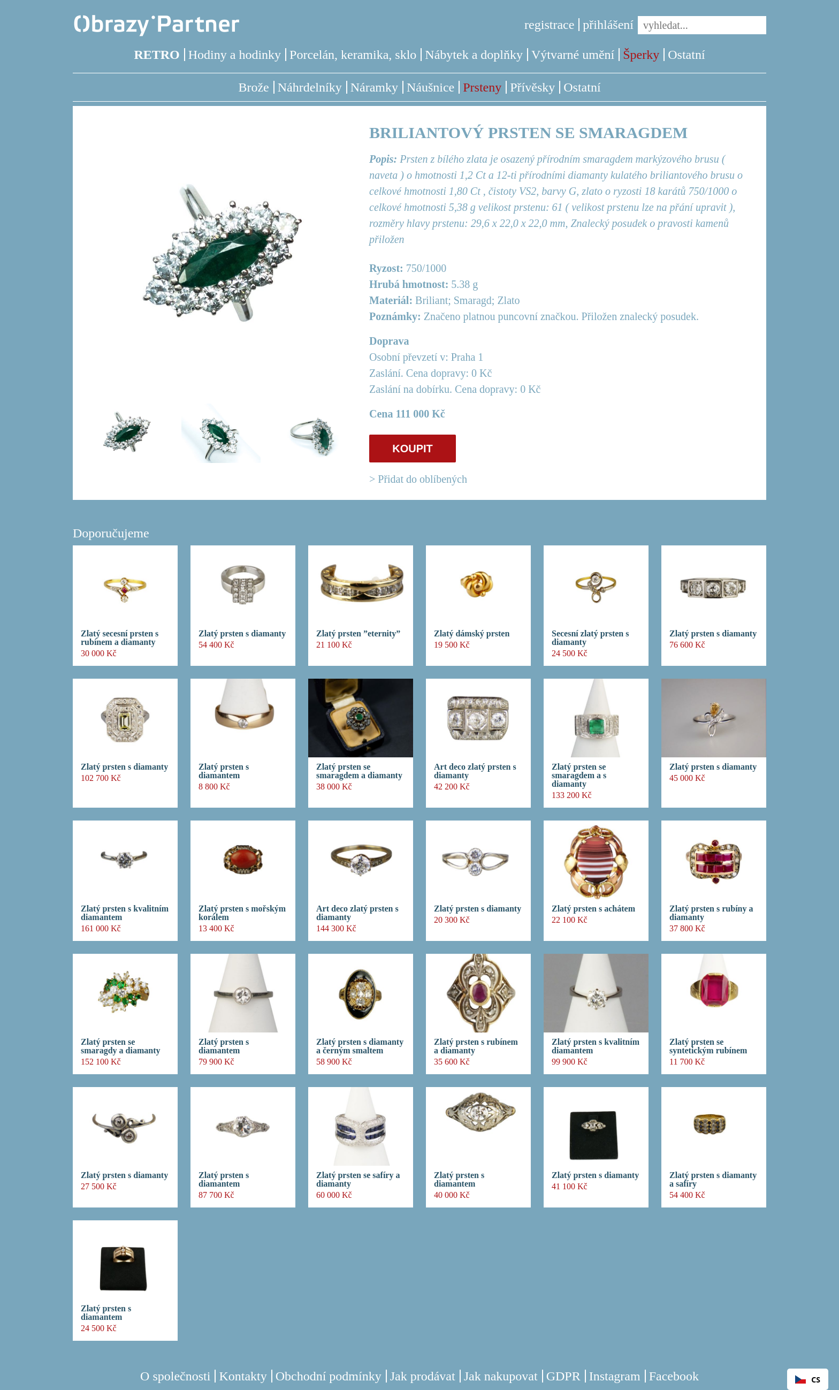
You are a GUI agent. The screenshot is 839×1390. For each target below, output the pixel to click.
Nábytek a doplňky (474, 55)
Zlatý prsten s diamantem (224, 771)
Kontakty (242, 1376)
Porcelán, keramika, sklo (352, 55)
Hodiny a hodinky (234, 55)
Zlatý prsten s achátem (593, 909)
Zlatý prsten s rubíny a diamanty (711, 913)
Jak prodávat (422, 1376)
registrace (549, 25)
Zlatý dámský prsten (471, 633)
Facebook (674, 1376)
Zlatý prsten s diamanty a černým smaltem (359, 1046)
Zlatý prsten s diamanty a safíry (713, 1179)
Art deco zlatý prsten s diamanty (475, 771)
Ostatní (686, 55)
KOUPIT (412, 448)
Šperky (641, 55)
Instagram (614, 1376)
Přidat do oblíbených (422, 479)
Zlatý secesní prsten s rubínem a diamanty (119, 638)
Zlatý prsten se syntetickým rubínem (708, 1046)
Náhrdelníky (310, 87)
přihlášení (608, 25)
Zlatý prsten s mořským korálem (242, 913)
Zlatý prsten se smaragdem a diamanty (359, 771)
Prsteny (482, 87)
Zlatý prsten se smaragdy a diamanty (120, 1046)
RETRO (156, 55)
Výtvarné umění (572, 55)
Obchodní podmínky (329, 1376)
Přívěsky (532, 87)
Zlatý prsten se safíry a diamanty (358, 1179)
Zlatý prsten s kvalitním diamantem (125, 913)
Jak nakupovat (501, 1376)
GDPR (563, 1376)
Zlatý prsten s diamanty (242, 633)
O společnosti (175, 1376)
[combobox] (807, 1379)
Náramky (374, 87)
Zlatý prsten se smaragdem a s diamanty (579, 775)
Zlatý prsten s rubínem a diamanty (476, 1046)
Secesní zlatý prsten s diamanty (590, 638)
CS (807, 1379)
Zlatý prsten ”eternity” (358, 633)
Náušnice (430, 87)
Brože (253, 87)
